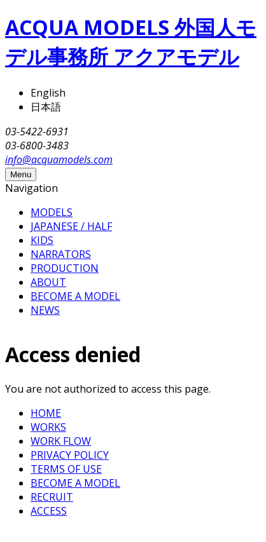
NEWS (45, 310)
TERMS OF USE (66, 469)
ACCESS (49, 511)
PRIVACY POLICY (70, 455)
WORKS (48, 427)
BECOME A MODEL (75, 296)
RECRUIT (52, 497)
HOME (46, 413)
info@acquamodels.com (59, 159)
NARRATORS (61, 254)
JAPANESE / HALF (71, 226)
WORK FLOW (61, 441)
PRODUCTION (65, 268)
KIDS (42, 240)
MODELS (52, 212)
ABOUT (48, 282)
